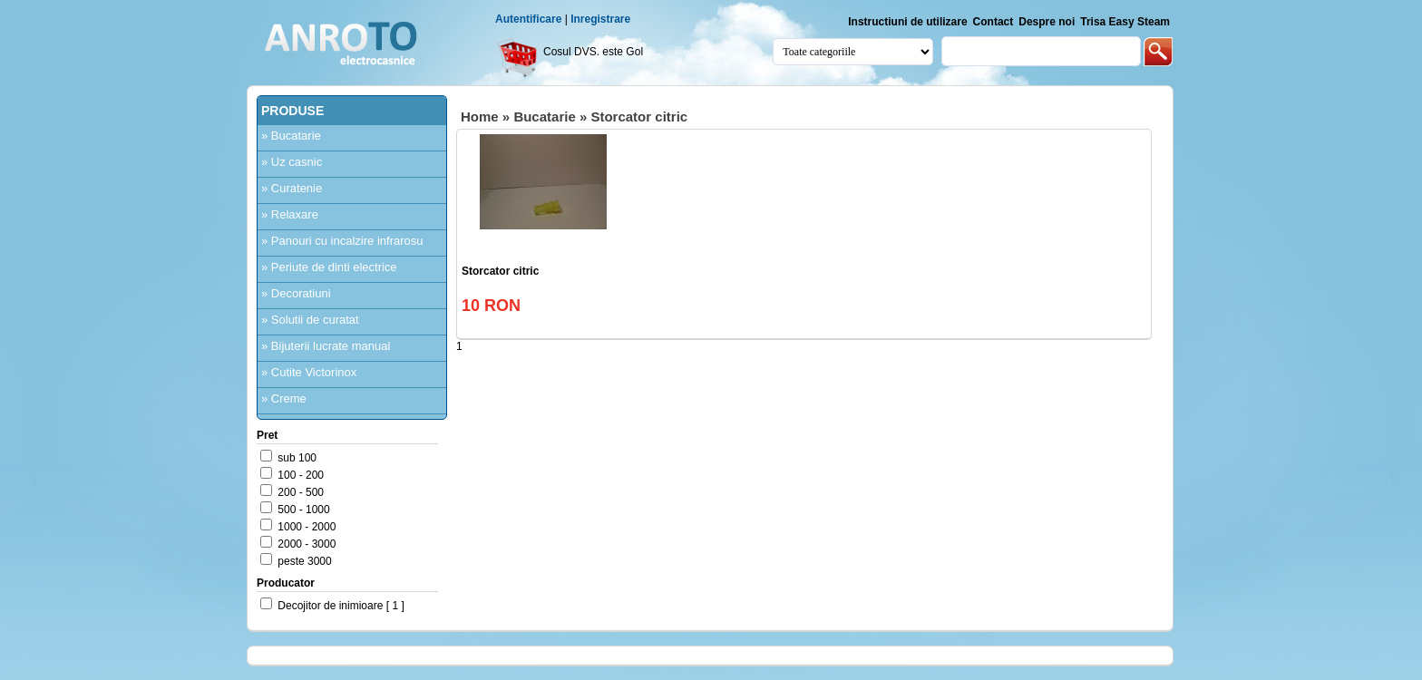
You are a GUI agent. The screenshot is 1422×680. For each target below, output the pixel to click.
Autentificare (528, 19)
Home (480, 116)
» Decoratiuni (296, 293)
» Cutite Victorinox (308, 372)
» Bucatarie (291, 135)
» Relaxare (289, 214)
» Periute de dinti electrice (329, 267)
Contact (993, 21)
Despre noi (1046, 21)
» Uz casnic (291, 162)
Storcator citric (638, 116)
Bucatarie (544, 116)
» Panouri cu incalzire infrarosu (342, 241)
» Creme (284, 398)
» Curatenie (291, 188)
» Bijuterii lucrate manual (325, 346)
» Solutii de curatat (310, 319)
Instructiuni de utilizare (907, 21)
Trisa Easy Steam (1125, 21)
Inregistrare (600, 19)
